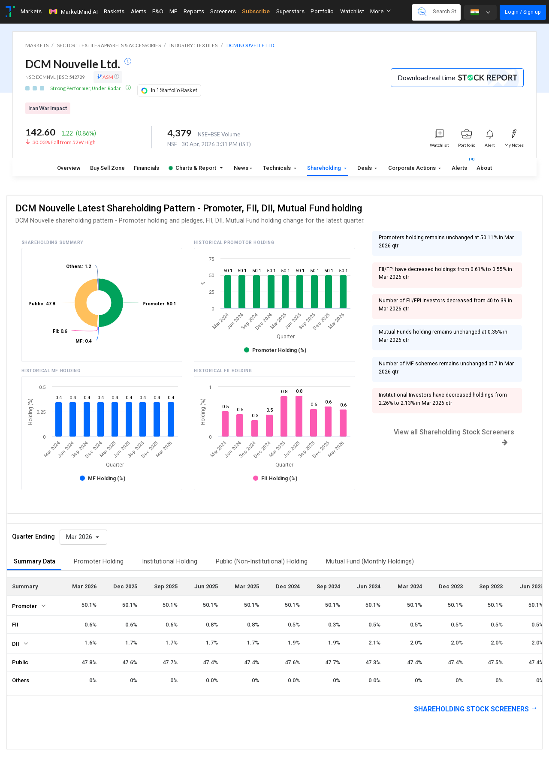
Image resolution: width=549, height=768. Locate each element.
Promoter (24, 606)
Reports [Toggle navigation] (194, 11)
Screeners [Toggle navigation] (223, 11)
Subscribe (256, 11)
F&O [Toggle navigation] (157, 11)
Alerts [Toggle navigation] (138, 11)
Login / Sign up (523, 12)
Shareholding (324, 168)
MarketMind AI (73, 11)
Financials (146, 168)
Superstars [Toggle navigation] (290, 11)
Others (20, 680)
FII (15, 624)
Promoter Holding (99, 561)
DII (15, 644)
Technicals (277, 168)
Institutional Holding (169, 561)
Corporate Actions (412, 168)
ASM (108, 77)
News (241, 168)
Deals (365, 168)
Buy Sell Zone (107, 168)
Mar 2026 (80, 537)
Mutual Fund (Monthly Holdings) (370, 561)
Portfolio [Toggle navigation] (322, 11)
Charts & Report (192, 168)
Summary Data (34, 561)
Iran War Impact (47, 108)
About (484, 168)
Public (20, 662)
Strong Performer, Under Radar (86, 88)
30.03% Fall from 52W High (64, 142)
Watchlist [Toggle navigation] (352, 11)
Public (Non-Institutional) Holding (262, 561)
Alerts (459, 166)
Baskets (114, 11)
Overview (69, 168)
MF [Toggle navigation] (173, 11)
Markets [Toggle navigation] (31, 11)
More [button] (380, 11)
